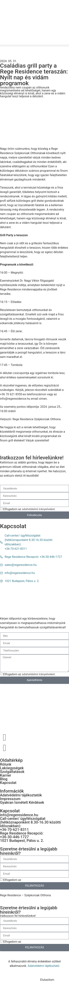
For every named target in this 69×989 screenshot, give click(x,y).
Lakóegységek (12, 768)
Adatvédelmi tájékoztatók (21, 795)
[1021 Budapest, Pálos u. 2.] (34, 597)
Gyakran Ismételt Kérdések (22, 802)
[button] (34, 46)
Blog (3, 779)
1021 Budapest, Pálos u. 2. (22, 840)
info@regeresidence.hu (19, 815)
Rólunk (5, 764)
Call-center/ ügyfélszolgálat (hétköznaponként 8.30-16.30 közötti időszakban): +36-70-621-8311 (30, 824)
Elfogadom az (29, 509)
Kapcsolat (8, 782)
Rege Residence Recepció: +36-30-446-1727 (21, 835)
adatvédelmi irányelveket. (39, 509)
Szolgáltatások (12, 771)
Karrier (5, 775)
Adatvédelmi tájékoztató (43, 966)
